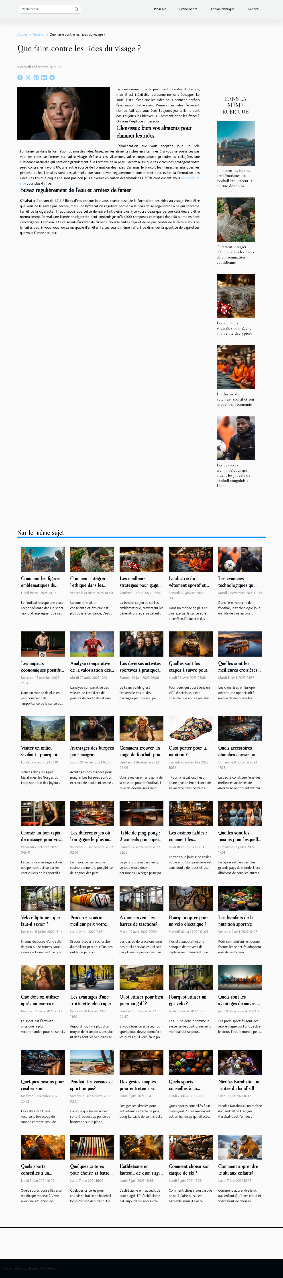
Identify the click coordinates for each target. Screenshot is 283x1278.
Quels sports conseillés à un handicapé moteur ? (39, 1173)
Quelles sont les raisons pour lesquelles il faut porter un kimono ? (240, 843)
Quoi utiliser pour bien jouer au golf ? (141, 1000)
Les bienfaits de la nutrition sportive (235, 920)
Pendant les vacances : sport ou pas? (91, 1085)
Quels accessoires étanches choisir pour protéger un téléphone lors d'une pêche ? (240, 758)
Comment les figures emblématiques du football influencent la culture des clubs (234, 178)
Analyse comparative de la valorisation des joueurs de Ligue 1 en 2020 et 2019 (90, 673)
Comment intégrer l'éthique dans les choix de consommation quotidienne (235, 254)
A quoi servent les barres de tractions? (138, 920)
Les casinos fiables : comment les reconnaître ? (188, 839)
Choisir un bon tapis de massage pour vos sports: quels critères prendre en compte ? (41, 843)
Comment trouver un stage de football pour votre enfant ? (141, 754)
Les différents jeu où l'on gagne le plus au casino (90, 839)
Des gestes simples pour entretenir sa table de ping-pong (138, 1088)
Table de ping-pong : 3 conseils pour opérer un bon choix (141, 839)
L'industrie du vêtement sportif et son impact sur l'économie (235, 399)
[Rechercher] (50, 9)
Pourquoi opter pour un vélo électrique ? (188, 920)
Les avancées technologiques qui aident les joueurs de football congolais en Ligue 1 (233, 475)
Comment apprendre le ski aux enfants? (238, 1169)
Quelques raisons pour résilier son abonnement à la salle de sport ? (42, 1092)
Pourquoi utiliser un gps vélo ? (187, 1000)
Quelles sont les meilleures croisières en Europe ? (237, 670)
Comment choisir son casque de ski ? (189, 1169)
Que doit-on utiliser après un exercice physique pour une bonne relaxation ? (40, 1007)
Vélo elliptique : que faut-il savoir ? (40, 920)
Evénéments (188, 9)
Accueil (22, 35)
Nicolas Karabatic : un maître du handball (239, 1085)
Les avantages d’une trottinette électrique (90, 1000)
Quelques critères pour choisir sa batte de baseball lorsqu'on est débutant (90, 1176)
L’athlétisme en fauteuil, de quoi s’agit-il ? (141, 1173)
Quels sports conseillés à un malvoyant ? (183, 1088)
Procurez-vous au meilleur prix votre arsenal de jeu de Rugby (88, 927)
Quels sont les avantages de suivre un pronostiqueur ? (239, 1003)
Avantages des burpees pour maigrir (92, 751)
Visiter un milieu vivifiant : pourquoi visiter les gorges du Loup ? (40, 758)
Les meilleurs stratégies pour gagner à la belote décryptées (235, 328)
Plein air (160, 9)
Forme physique (222, 9)
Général (253, 9)
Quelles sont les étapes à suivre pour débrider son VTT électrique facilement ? (190, 673)
